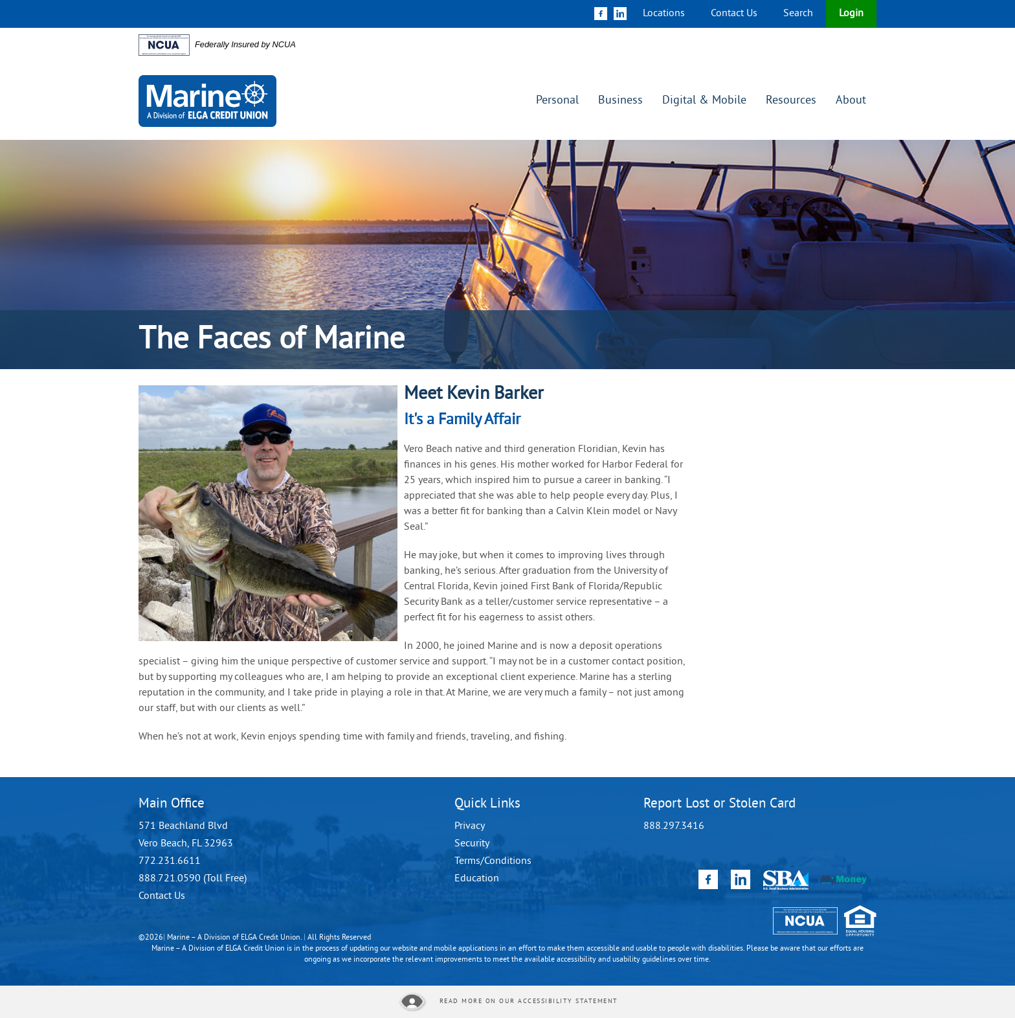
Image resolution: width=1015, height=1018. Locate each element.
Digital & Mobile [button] (704, 100)
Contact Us (734, 13)
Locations (664, 13)
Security (471, 843)
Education (476, 878)
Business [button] (620, 100)
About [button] (851, 100)
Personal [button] (557, 100)
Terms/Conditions (492, 861)
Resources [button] (791, 100)
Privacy (469, 826)
